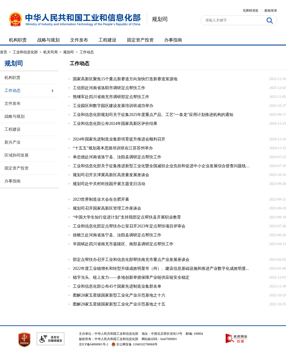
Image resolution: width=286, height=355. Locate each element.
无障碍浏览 (250, 10)
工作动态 (87, 52)
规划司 (160, 19)
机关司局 (50, 52)
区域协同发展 (16, 155)
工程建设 (107, 39)
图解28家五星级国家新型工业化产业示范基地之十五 (119, 304)
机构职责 (18, 39)
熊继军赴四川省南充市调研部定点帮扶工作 (111, 97)
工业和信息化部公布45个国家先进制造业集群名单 (117, 286)
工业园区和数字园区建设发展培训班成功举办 (113, 105)
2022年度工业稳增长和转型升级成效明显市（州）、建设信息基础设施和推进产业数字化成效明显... (161, 268)
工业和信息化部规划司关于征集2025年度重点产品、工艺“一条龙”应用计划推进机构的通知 (153, 114)
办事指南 (173, 39)
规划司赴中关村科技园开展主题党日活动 (109, 184)
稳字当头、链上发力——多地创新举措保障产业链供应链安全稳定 (131, 277)
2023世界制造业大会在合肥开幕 (101, 199)
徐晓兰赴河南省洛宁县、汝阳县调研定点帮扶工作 (117, 235)
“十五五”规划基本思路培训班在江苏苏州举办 (113, 148)
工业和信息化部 (25, 52)
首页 (3, 52)
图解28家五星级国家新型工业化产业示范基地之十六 (119, 295)
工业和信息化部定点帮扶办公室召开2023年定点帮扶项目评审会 (129, 226)
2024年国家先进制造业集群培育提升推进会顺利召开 (119, 139)
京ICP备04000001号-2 (93, 344)
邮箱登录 (271, 10)
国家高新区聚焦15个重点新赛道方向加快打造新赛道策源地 (125, 79)
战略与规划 (48, 39)
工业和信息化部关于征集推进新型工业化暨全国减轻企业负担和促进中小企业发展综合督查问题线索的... (162, 166)
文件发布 (79, 39)
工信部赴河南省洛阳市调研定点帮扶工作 (109, 88)
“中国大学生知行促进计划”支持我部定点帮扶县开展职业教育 (127, 217)
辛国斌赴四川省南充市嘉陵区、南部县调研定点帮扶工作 (123, 244)
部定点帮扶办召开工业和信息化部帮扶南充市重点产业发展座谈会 (131, 259)
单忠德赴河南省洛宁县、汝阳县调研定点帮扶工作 (117, 157)
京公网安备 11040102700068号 (134, 344)
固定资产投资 (140, 39)
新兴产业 (12, 142)
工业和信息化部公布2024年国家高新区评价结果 (115, 123)
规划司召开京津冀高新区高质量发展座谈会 (111, 175)
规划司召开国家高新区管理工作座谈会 (107, 208)
